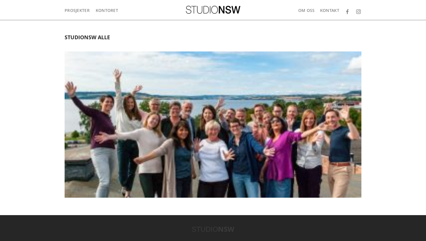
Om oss (306, 10)
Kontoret (107, 10)
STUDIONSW (213, 10)
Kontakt (329, 10)
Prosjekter (77, 10)
